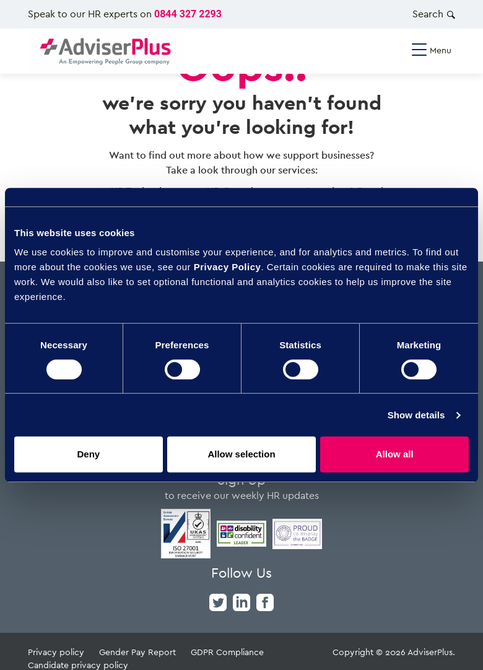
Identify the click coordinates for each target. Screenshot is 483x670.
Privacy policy (56, 651)
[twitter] (218, 601)
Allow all (395, 454)
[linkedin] (241, 601)
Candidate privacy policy (78, 664)
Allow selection (241, 454)
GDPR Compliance (227, 651)
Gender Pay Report (137, 651)
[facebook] (265, 601)
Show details (416, 415)
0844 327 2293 (188, 14)
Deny (88, 454)
